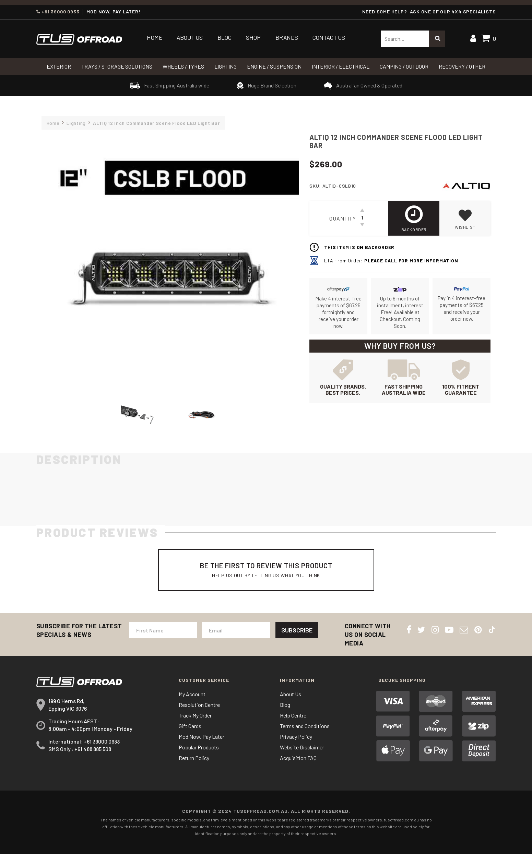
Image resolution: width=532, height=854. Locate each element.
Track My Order (195, 715)
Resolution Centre (199, 704)
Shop (253, 37)
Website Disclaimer (302, 747)
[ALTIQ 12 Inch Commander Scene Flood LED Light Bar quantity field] (362, 218)
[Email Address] (236, 630)
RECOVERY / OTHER (462, 66)
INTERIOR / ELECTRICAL (340, 66)
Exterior (59, 66)
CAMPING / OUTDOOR (404, 66)
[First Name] (163, 630)
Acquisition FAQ (298, 758)
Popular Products (199, 747)
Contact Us (328, 37)
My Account (192, 694)
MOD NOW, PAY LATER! (113, 11)
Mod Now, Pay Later (201, 736)
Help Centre (293, 715)
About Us (190, 37)
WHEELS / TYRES (183, 66)
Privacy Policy (296, 736)
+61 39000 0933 (58, 11)
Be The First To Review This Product (266, 569)
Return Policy (194, 758)
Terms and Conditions (305, 726)
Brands (286, 37)
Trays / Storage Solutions (116, 66)
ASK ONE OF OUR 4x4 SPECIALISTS (453, 11)
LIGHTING (225, 66)
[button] (464, 218)
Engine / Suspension (274, 66)
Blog (224, 37)
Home (154, 37)
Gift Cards (190, 726)
